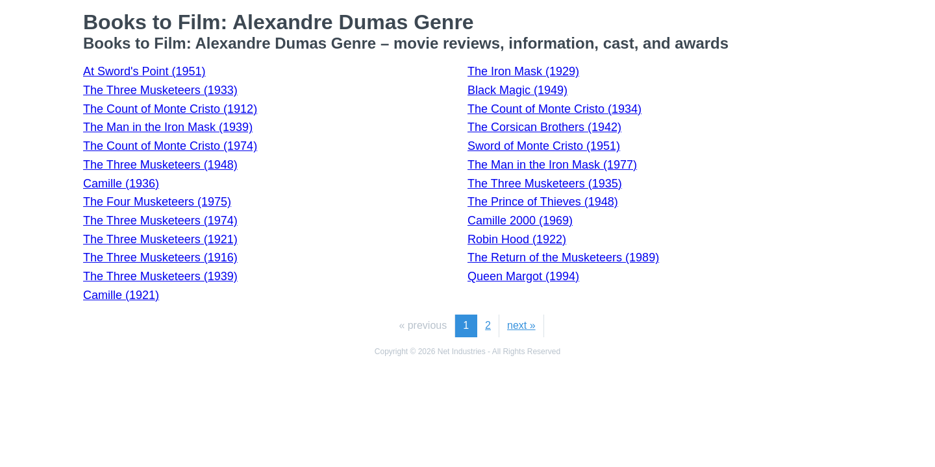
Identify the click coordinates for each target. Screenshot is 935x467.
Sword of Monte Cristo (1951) (544, 145)
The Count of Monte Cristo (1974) (170, 145)
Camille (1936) (121, 183)
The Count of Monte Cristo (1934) (555, 108)
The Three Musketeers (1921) (160, 239)
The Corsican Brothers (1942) (544, 127)
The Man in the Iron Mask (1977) (552, 164)
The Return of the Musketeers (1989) (563, 257)
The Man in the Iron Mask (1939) (168, 127)
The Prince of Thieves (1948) (543, 201)
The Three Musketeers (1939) (160, 276)
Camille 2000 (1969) (520, 220)
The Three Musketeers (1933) (160, 90)
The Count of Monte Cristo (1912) (170, 108)
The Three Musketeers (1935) (545, 183)
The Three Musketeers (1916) (160, 257)
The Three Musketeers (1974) (160, 220)
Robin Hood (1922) (517, 239)
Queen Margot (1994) (523, 276)
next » (521, 325)
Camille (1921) (121, 295)
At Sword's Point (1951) (144, 71)
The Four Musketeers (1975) (157, 201)
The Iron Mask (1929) (523, 71)
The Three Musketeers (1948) (160, 164)
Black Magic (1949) (517, 90)
